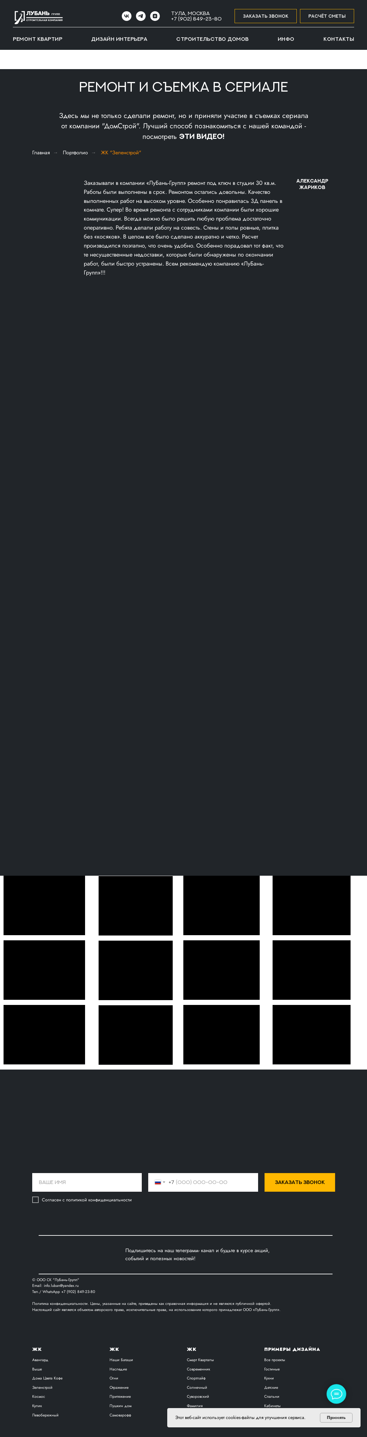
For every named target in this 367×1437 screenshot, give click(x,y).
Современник (198, 1369)
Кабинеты (272, 1406)
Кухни (269, 1378)
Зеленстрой (42, 1387)
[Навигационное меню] (10, 59)
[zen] (155, 16)
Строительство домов (212, 38)
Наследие (118, 1369)
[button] (266, 16)
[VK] (126, 16)
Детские (271, 1387)
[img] (99, 1255)
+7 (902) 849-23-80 (196, 18)
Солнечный (197, 1387)
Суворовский (198, 1396)
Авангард (40, 1360)
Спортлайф (196, 1378)
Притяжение (120, 1396)
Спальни (271, 1396)
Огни (114, 1378)
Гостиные (272, 1369)
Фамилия (195, 1406)
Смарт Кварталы (200, 1360)
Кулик (37, 1406)
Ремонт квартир (37, 38)
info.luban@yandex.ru (61, 1285)
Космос (38, 1396)
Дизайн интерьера (119, 38)
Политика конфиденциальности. (61, 1303)
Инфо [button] (286, 38)
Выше (37, 1369)
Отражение (119, 1387)
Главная (41, 152)
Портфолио (75, 152)
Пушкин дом (120, 1406)
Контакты (339, 38)
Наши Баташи (121, 1360)
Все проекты (274, 1360)
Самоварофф (120, 1415)
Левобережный (45, 1415)
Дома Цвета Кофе (47, 1378)
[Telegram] (141, 16)
